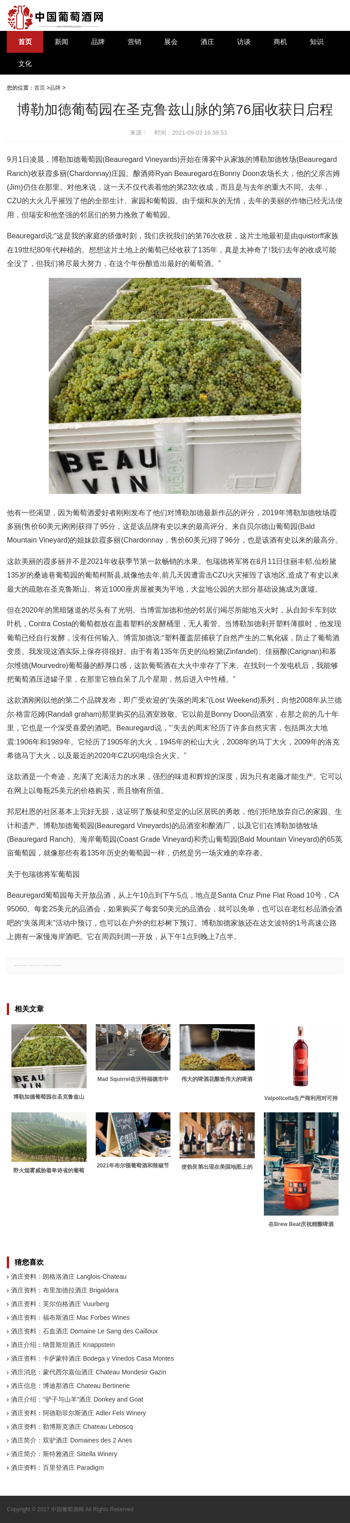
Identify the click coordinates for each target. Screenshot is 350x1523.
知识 (317, 41)
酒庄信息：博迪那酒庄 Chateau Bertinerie (70, 1385)
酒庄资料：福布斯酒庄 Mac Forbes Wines (70, 1317)
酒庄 (207, 41)
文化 (25, 63)
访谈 (244, 41)
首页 (25, 41)
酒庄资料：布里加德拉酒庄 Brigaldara (64, 1290)
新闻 (61, 41)
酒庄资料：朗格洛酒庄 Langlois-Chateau (69, 1276)
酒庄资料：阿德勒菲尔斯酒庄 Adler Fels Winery (78, 1413)
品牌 (98, 41)
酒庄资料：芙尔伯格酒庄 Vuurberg (60, 1303)
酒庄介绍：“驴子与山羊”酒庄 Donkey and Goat (77, 1399)
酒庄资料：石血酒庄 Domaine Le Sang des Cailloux (84, 1331)
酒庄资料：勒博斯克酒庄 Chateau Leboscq (72, 1426)
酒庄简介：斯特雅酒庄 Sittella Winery (64, 1454)
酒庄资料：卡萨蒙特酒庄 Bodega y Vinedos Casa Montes (92, 1358)
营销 (134, 41)
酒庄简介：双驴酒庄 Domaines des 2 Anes (71, 1440)
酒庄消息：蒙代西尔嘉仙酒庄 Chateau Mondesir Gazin (88, 1372)
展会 (171, 41)
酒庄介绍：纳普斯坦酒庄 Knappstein (63, 1344)
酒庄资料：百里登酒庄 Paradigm (57, 1467)
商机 (280, 41)
